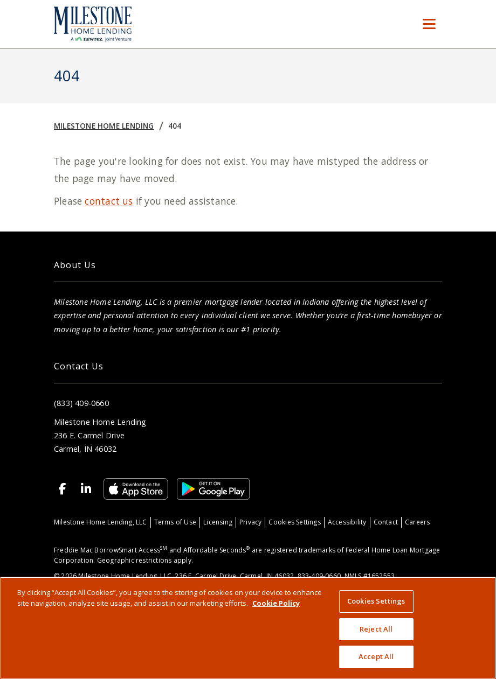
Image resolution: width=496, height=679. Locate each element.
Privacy (250, 522)
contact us (109, 200)
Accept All (376, 656)
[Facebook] (62, 489)
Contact (386, 522)
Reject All (376, 629)
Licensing (217, 522)
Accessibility (347, 522)
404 (175, 126)
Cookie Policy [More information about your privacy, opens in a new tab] (276, 603)
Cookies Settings (294, 522)
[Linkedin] (86, 489)
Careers (417, 522)
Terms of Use (175, 522)
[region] (248, 628)
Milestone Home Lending (104, 126)
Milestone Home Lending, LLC (100, 522)
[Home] (93, 23)
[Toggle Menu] (429, 24)
